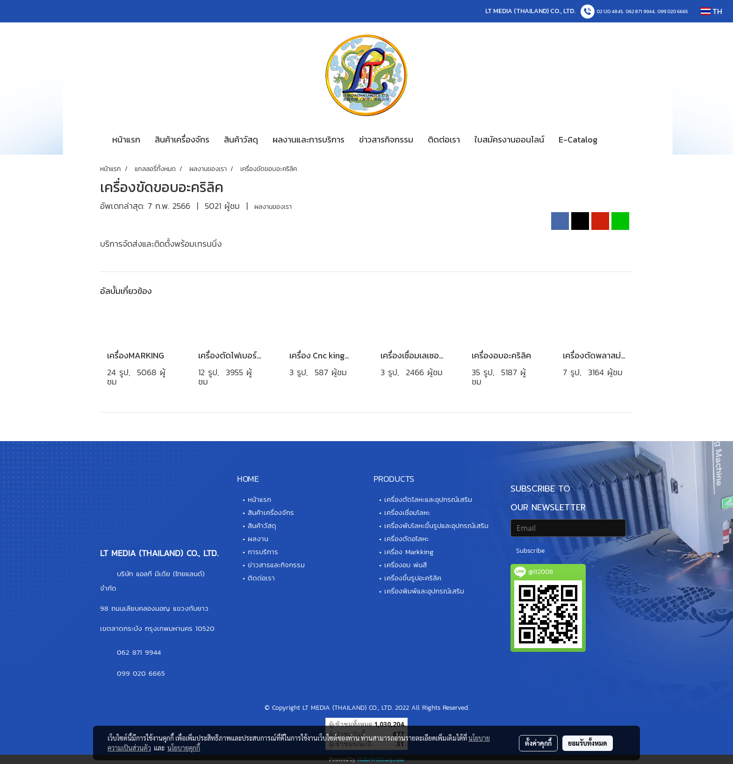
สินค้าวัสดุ (241, 139)
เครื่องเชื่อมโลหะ (407, 512)
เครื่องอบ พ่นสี (405, 564)
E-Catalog (578, 139)
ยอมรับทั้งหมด (587, 743)
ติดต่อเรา (444, 139)
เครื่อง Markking (408, 551)
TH (711, 11)
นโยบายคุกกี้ (183, 747)
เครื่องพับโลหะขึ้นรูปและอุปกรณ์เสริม (436, 525)
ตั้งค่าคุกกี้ (538, 743)
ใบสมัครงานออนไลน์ (509, 139)
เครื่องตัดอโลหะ (406, 538)
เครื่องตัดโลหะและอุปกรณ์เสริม (428, 499)
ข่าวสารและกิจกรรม (276, 564)
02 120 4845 (609, 11)
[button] (618, 139)
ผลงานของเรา (273, 207)
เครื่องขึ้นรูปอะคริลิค (412, 577)
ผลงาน (258, 538)
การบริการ (263, 551)
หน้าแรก (126, 139)
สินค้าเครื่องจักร (182, 139)
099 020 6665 (672, 11)
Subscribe (530, 551)
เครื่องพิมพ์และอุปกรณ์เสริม (424, 590)
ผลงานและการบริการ (309, 139)
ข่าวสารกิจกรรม (386, 139)
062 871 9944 (639, 11)
